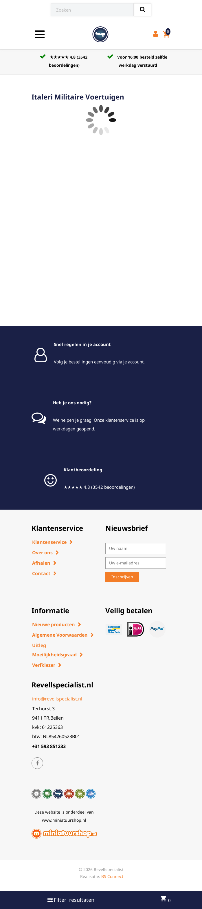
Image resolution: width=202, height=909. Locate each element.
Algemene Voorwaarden (60, 635)
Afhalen (41, 563)
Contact (41, 573)
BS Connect (112, 876)
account (136, 362)
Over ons (42, 552)
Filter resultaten (70, 899)
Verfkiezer (43, 665)
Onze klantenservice (114, 420)
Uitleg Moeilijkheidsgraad (54, 650)
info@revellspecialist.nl (57, 699)
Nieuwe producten (53, 624)
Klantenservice (49, 542)
